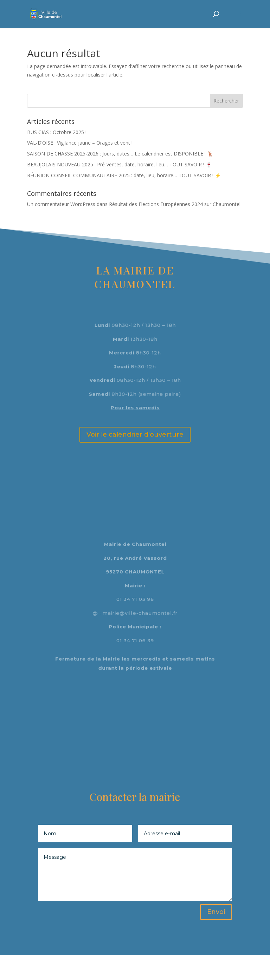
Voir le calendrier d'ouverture (135, 434)
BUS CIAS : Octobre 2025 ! (56, 132)
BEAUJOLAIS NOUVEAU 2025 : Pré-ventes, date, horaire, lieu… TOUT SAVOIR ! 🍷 (119, 164)
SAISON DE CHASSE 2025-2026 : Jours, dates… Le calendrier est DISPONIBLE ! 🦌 (120, 153)
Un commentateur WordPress (61, 204)
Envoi (216, 912)
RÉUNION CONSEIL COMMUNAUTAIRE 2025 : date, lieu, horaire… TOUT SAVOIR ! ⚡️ (124, 175)
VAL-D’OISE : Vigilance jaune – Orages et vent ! (80, 142)
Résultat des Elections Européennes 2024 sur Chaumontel (174, 204)
